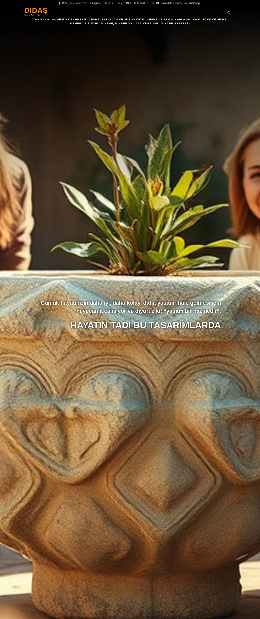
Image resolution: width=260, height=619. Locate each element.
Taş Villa (41, 19)
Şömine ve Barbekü (69, 19)
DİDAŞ (36, 10)
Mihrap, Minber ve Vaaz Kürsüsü (129, 23)
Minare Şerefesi (175, 23)
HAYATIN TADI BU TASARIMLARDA (145, 325)
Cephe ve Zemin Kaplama (168, 19)
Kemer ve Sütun (84, 23)
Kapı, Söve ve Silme (210, 19)
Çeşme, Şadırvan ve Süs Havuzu (116, 19)
